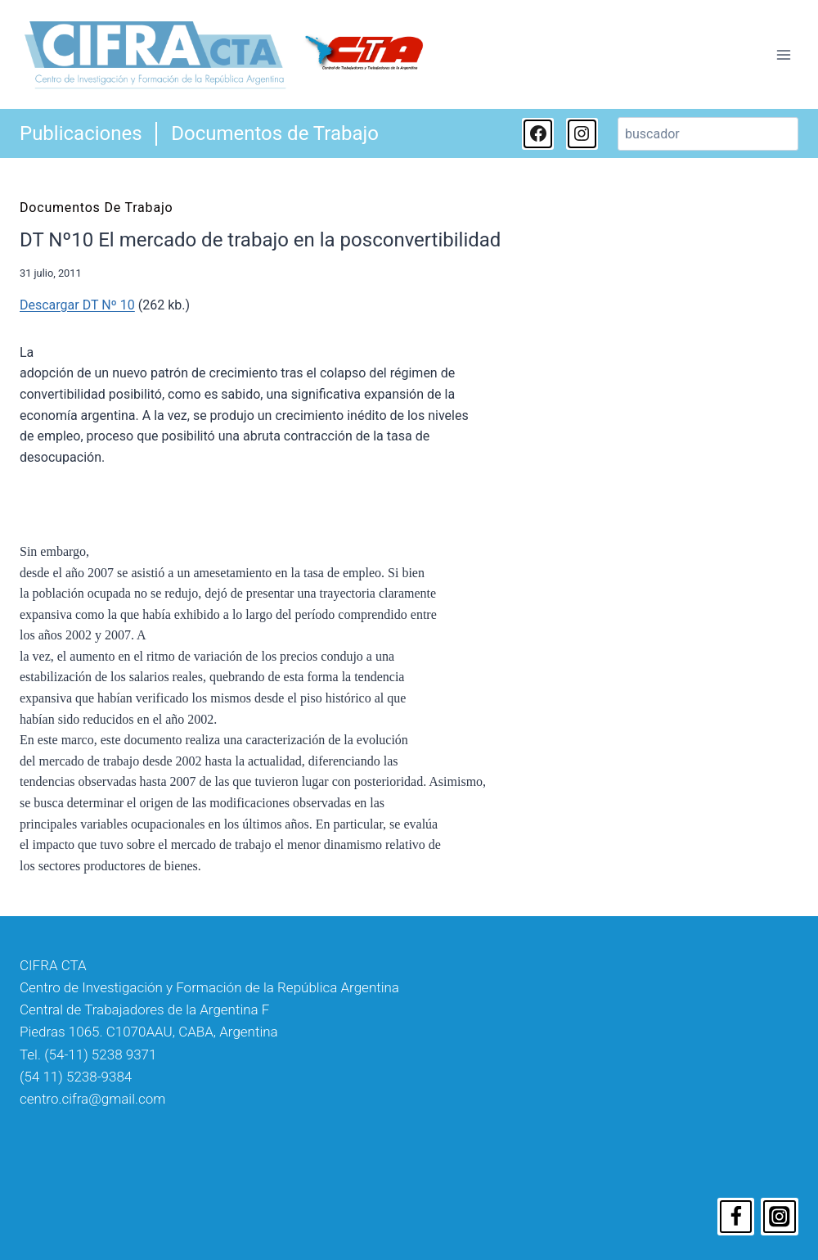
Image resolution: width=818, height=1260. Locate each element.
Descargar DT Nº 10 (77, 305)
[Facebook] (736, 1216)
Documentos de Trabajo (275, 133)
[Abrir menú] (783, 54)
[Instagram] (779, 1216)
